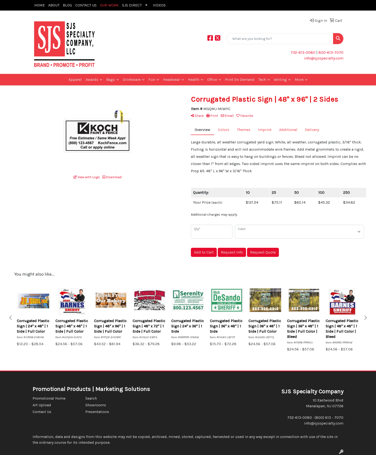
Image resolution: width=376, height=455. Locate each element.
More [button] (299, 79)
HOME (39, 5)
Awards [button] (92, 79)
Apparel (75, 79)
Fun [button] (151, 79)
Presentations (97, 411)
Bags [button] (110, 79)
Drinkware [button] (132, 79)
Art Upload (42, 405)
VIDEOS (159, 5)
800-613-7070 (330, 52)
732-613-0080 (303, 52)
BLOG (67, 5)
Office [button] (212, 79)
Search (91, 398)
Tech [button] (262, 79)
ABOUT (53, 5)
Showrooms (95, 405)
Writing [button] (280, 79)
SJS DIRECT (132, 5)
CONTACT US (86, 5)
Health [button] (193, 79)
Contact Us (42, 411)
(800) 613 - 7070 (329, 417)
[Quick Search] (279, 38)
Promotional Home (49, 398)
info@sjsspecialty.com (323, 58)
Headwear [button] (171, 79)
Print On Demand (239, 79)
